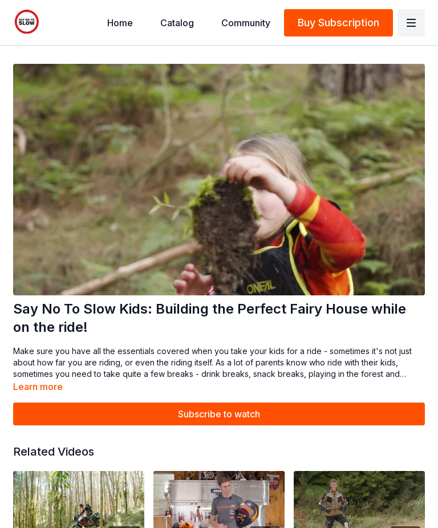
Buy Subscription (338, 23)
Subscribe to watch (219, 414)
